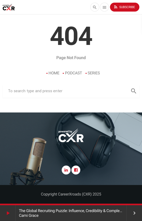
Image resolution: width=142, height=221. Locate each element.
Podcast (73, 73)
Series (94, 73)
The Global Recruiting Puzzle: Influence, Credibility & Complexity (72, 210)
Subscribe (124, 7)
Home (54, 73)
